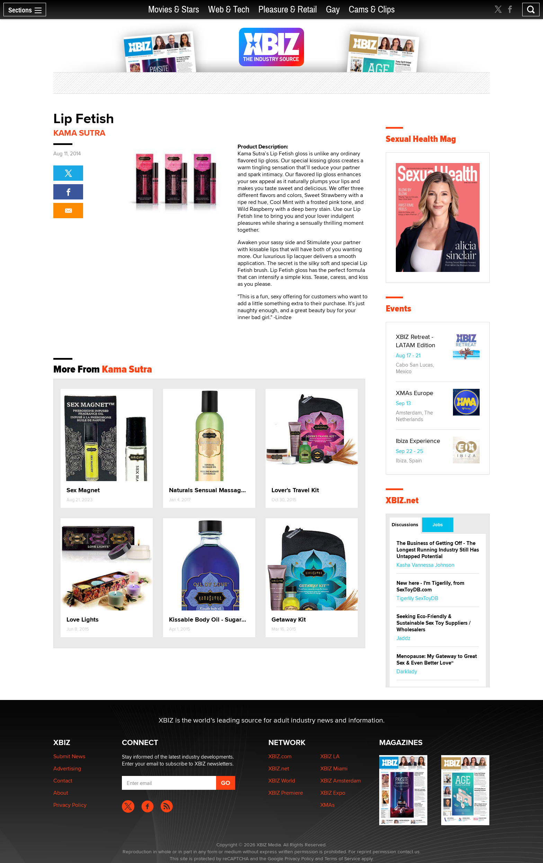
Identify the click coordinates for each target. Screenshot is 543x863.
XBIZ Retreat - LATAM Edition (415, 340)
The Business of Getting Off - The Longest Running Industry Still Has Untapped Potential (438, 549)
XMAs (327, 805)
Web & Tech (228, 9)
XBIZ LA (330, 756)
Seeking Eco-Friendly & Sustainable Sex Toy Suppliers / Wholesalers (434, 623)
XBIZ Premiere (285, 793)
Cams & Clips (372, 9)
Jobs (438, 524)
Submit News (69, 756)
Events (398, 308)
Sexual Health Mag (421, 139)
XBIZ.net (402, 500)
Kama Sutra (79, 133)
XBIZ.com (280, 756)
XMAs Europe (414, 392)
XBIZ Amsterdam (340, 781)
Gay (333, 9)
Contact (62, 781)
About (60, 793)
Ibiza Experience (418, 440)
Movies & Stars (173, 9)
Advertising (67, 768)
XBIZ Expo (332, 793)
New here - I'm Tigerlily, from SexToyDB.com (430, 586)
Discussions (405, 524)
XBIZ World (281, 781)
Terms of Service (342, 858)
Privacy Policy (70, 805)
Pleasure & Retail (287, 9)
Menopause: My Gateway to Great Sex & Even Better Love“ (437, 659)
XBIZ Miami (334, 768)
